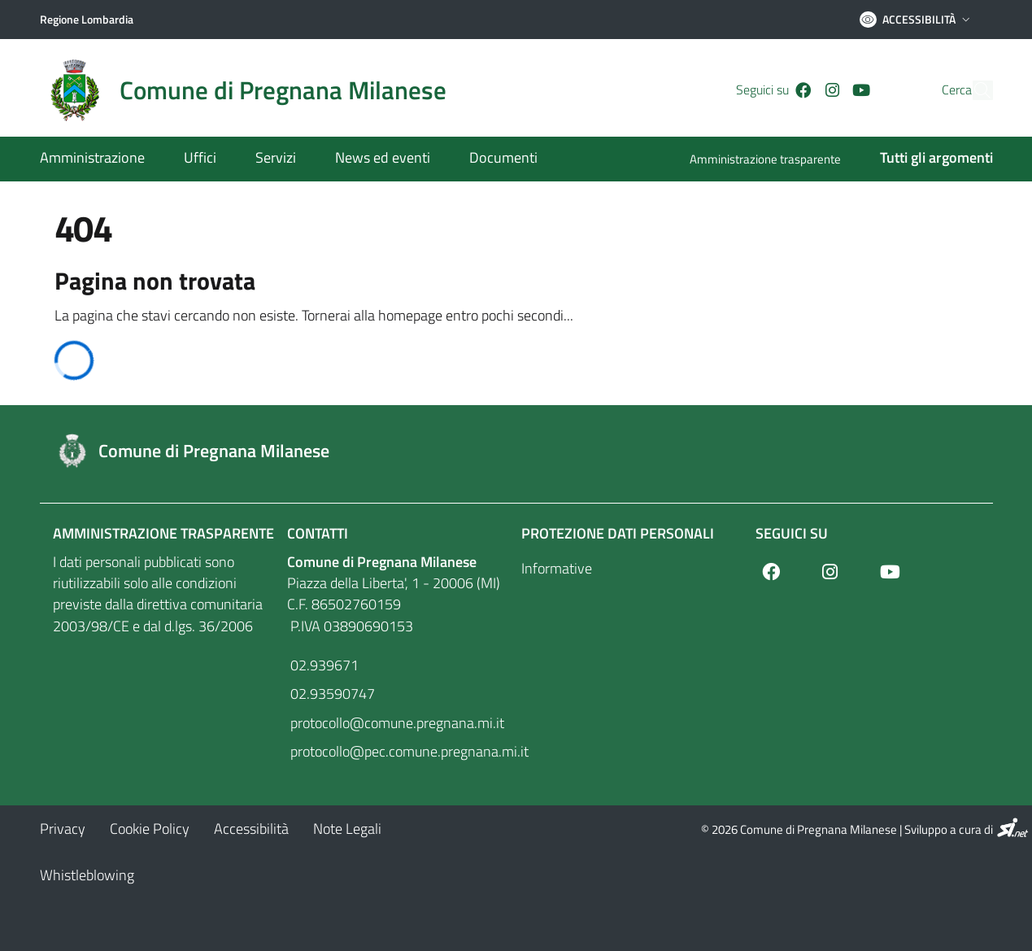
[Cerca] (973, 90)
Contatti (317, 533)
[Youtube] (833, 90)
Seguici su (791, 533)
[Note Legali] (347, 829)
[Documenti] (494, 159)
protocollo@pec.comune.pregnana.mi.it (399, 751)
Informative (556, 568)
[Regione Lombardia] (86, 19)
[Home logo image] (253, 90)
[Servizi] (276, 159)
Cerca (926, 90)
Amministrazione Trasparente (163, 533)
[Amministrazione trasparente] (775, 160)
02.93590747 (331, 694)
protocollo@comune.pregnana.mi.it (395, 723)
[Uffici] (200, 159)
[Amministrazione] (102, 159)
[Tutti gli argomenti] (926, 159)
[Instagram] (804, 90)
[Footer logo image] (516, 450)
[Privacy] (62, 829)
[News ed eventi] (383, 159)
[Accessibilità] (251, 829)
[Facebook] (775, 90)
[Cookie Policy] (149, 829)
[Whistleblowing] (87, 875)
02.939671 (323, 665)
